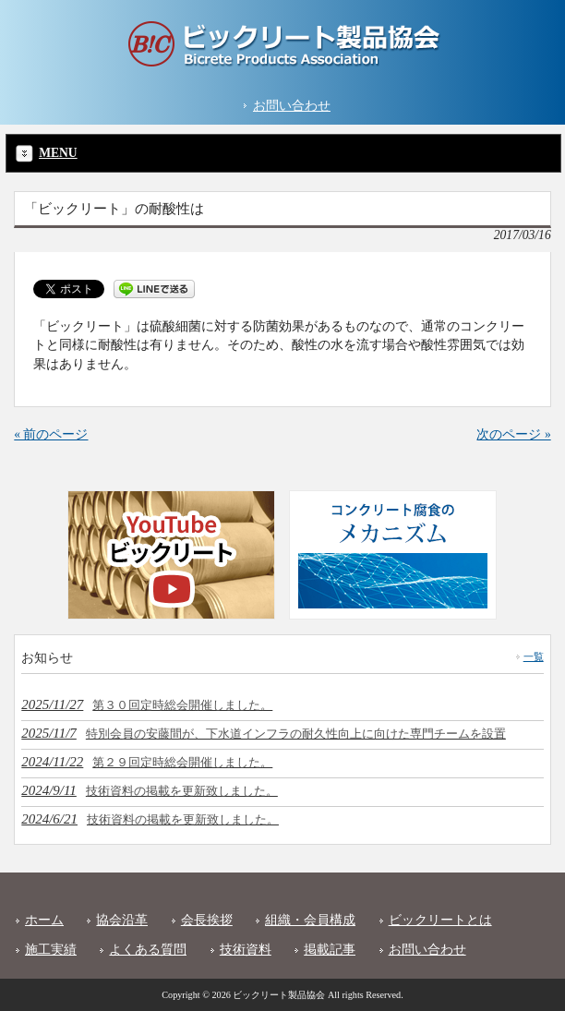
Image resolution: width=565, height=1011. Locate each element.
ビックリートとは (440, 920)
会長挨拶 (207, 920)
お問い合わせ (292, 106)
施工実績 (51, 950)
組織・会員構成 (310, 920)
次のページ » (513, 434)
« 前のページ (51, 434)
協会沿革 (122, 920)
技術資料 (245, 950)
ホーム (44, 920)
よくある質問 (147, 950)
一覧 (533, 656)
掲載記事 (329, 950)
